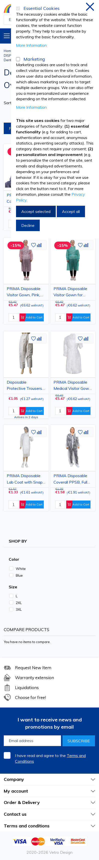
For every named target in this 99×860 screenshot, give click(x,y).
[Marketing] (18, 59)
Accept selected (35, 211)
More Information (31, 45)
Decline (27, 225)
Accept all (71, 211)
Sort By (11, 102)
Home (8, 51)
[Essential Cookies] (18, 8)
